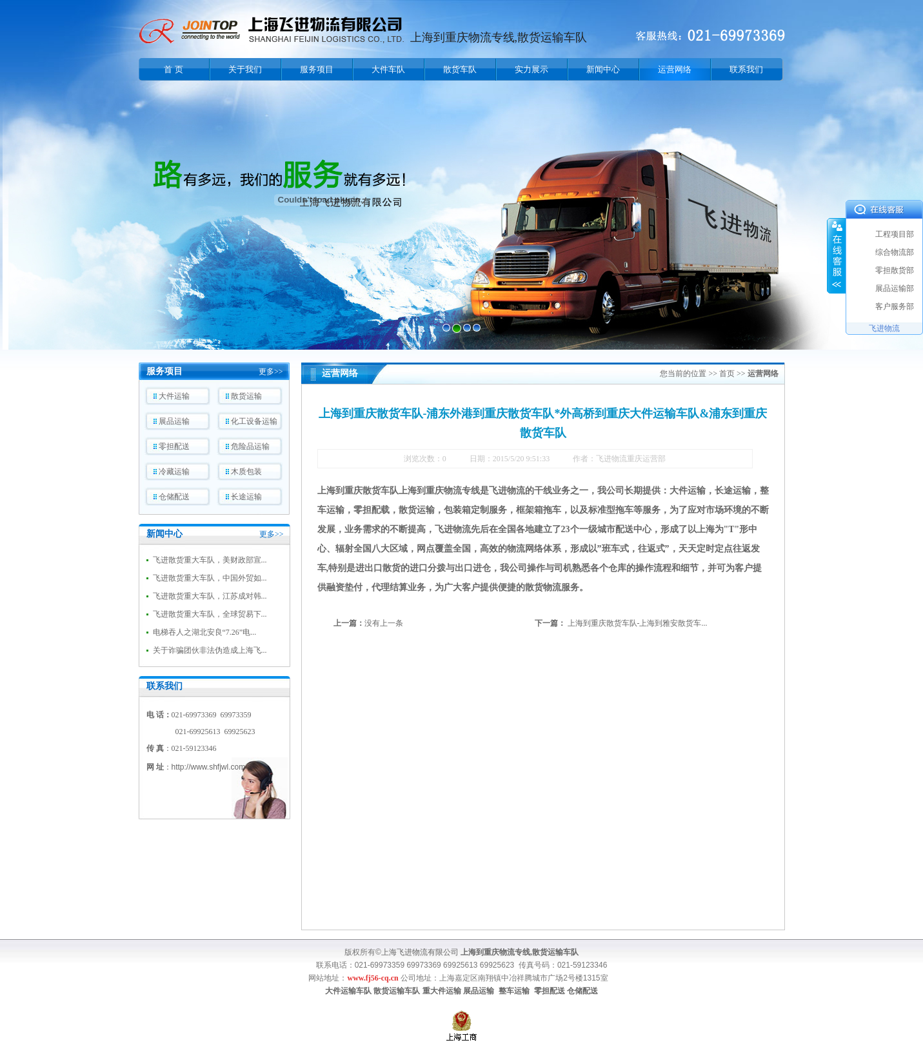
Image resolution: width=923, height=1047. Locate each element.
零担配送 (174, 446)
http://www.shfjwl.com (209, 767)
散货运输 (246, 396)
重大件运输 (441, 990)
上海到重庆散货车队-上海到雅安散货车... (638, 623)
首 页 (173, 69)
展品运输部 (894, 288)
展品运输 (174, 421)
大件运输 (174, 396)
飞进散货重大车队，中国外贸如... (210, 578)
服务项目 (316, 69)
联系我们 (746, 69)
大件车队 (388, 69)
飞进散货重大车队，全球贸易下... (210, 614)
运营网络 (674, 69)
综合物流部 (894, 252)
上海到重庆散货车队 (358, 490)
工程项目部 (894, 234)
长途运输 (246, 496)
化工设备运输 (254, 421)
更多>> (271, 371)
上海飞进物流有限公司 (420, 952)
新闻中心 (603, 69)
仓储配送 (174, 496)
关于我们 (245, 69)
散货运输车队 (396, 990)
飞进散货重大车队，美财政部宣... (210, 559)
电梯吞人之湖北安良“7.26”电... (205, 632)
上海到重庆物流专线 (439, 490)
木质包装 (246, 471)
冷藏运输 (174, 471)
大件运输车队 (348, 990)
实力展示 (531, 69)
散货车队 (460, 69)
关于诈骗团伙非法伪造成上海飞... (210, 650)
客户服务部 (894, 306)
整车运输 (514, 990)
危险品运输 (250, 446)
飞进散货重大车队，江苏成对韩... (210, 596)
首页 (727, 373)
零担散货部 (894, 270)
